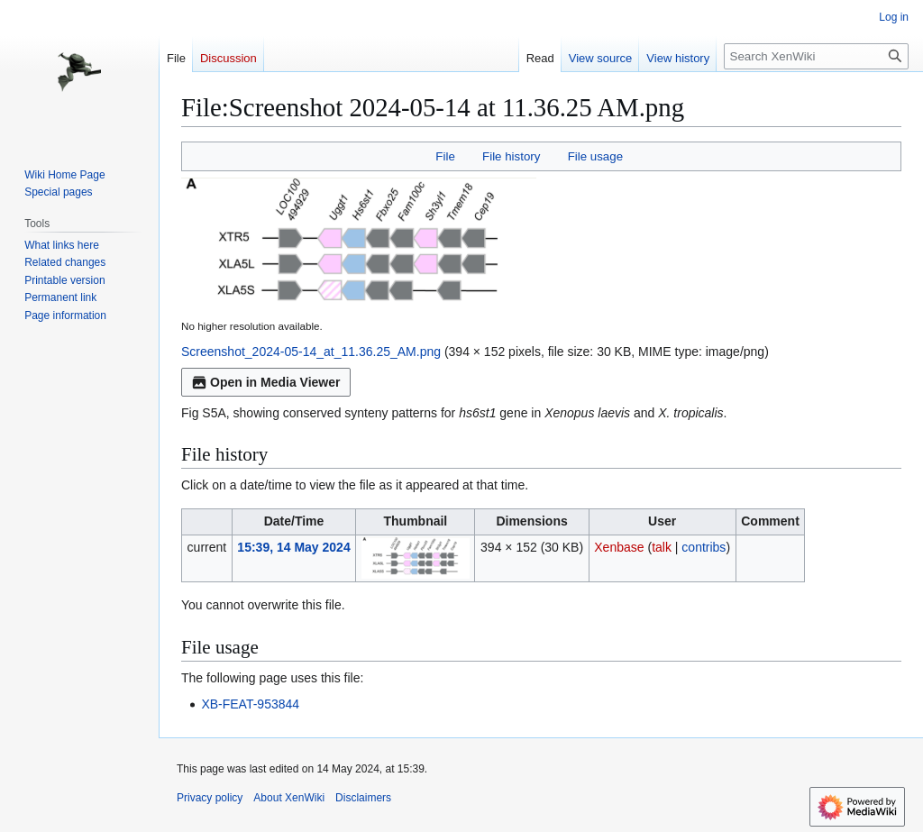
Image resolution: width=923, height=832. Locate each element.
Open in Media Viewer (266, 382)
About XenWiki (288, 797)
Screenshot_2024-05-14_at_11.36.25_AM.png (311, 351)
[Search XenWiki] (816, 56)
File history (511, 156)
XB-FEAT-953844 (250, 704)
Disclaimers (363, 797)
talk (662, 547)
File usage (595, 156)
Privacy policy (209, 797)
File (444, 156)
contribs (703, 547)
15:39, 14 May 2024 (293, 547)
